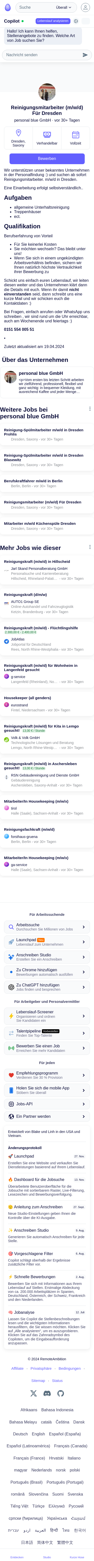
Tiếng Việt (19, 1506)
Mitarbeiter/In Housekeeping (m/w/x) (36, 801)
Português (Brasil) (27, 1482)
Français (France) (29, 1458)
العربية (40, 1530)
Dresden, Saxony (18, 143)
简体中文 (45, 1542)
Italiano (74, 1458)
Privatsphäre (41, 1368)
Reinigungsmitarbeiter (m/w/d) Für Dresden (42, 502)
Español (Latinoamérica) (28, 1446)
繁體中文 (65, 1542)
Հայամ (78, 1518)
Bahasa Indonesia (57, 1410)
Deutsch (20, 1434)
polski (75, 1470)
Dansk (78, 1422)
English (38, 1434)
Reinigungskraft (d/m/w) (25, 594)
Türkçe (38, 1506)
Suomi (57, 1494)
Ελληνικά (57, 1506)
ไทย (65, 1530)
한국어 (80, 1530)
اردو (27, 1530)
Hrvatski (56, 1458)
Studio (47, 1555)
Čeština (62, 1422)
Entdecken (17, 1555)
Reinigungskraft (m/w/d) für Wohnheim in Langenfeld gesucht (40, 667)
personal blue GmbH (32, 120)
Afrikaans (29, 1410)
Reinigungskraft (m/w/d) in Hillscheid (37, 561)
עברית (13, 1530)
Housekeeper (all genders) (27, 698)
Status (57, 1380)
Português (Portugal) (65, 1482)
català (46, 1422)
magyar (20, 1470)
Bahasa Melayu (23, 1422)
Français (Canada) (70, 1446)
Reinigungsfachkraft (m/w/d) (29, 829)
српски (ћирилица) (26, 1518)
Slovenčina (38, 1494)
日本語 (27, 1542)
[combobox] (34, 7)
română (18, 1494)
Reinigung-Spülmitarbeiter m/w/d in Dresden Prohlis (43, 432)
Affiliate (17, 1368)
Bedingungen (70, 1368)
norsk (61, 1470)
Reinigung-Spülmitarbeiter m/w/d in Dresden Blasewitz (43, 457)
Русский (76, 1506)
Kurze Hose (77, 1555)
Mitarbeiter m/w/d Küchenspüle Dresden (40, 523)
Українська (57, 1518)
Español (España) (65, 1434)
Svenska (75, 1494)
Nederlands (41, 1470)
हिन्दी (54, 1530)
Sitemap (38, 1380)
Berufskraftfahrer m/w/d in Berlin (33, 481)
